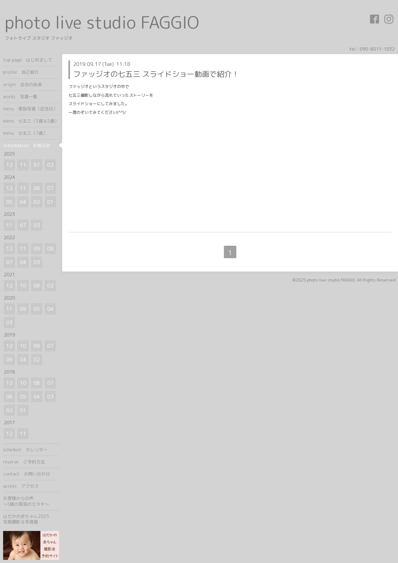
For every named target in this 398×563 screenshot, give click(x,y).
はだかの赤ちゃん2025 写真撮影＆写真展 (31, 519)
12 (9, 164)
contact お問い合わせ (26, 474)
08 (37, 188)
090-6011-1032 (377, 49)
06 (9, 359)
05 (9, 201)
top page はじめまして (27, 60)
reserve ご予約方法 (24, 462)
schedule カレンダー (25, 450)
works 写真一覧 (20, 97)
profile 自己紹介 (21, 72)
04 (23, 201)
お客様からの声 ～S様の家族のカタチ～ (31, 501)
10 (23, 285)
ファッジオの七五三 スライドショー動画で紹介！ (156, 74)
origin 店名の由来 (22, 84)
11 (23, 164)
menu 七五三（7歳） (25, 133)
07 (37, 164)
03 (37, 225)
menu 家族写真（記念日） (30, 109)
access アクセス (21, 486)
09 (37, 248)
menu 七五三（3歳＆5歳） (31, 121)
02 (50, 164)
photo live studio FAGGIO (102, 22)
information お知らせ (26, 145)
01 (50, 201)
